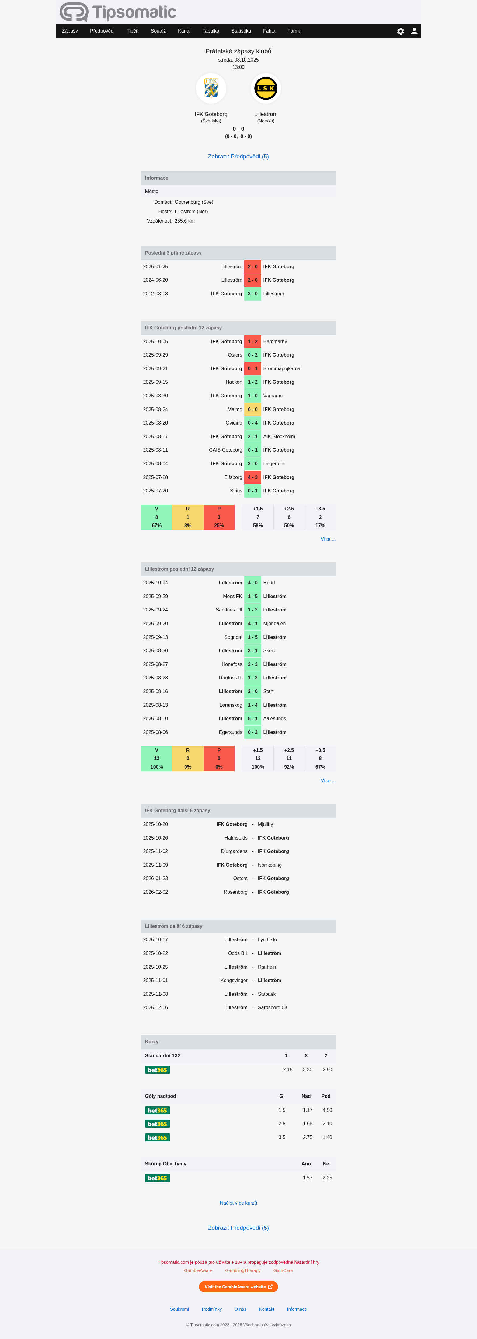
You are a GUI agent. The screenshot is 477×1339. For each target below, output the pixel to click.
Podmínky (212, 1309)
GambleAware (198, 1270)
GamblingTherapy (243, 1270)
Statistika (241, 30)
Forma (294, 30)
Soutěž (158, 30)
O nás (240, 1309)
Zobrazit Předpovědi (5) (238, 156)
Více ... (328, 539)
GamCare (283, 1270)
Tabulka (211, 30)
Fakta (269, 30)
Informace (297, 1309)
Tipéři (133, 30)
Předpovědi (102, 30)
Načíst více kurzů (238, 1203)
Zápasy (70, 30)
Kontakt (266, 1309)
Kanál (184, 30)
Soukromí (179, 1309)
